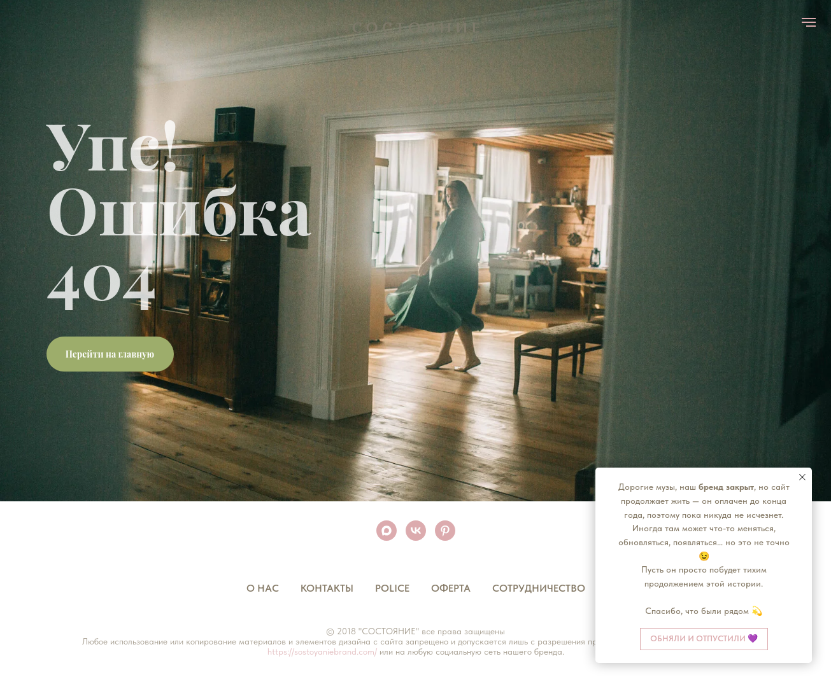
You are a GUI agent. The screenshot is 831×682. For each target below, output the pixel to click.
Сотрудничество (538, 588)
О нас (262, 588)
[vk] (416, 530)
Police (392, 588)
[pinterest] (445, 530)
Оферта (451, 588)
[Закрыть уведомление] (802, 477)
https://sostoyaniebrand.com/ (322, 651)
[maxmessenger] (386, 530)
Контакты (327, 588)
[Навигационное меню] (809, 22)
